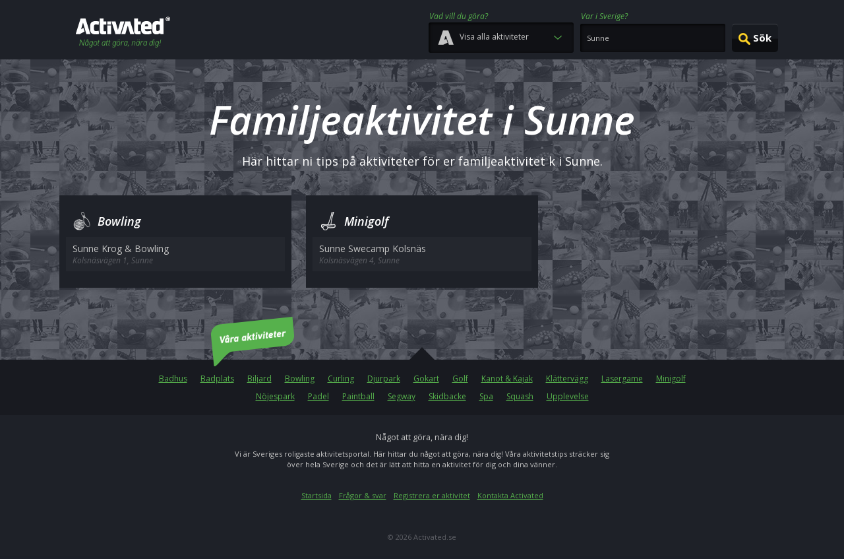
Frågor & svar (362, 495)
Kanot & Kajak (507, 378)
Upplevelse (568, 396)
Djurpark (383, 378)
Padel (318, 396)
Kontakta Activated (510, 495)
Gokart (426, 378)
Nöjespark (275, 396)
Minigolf (671, 378)
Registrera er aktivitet (432, 495)
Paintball (358, 396)
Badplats (217, 378)
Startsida (316, 495)
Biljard (259, 378)
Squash (519, 396)
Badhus (173, 378)
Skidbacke (447, 396)
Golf (460, 378)
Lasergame (622, 378)
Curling (341, 378)
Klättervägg (567, 378)
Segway (401, 396)
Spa (486, 396)
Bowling (300, 378)
